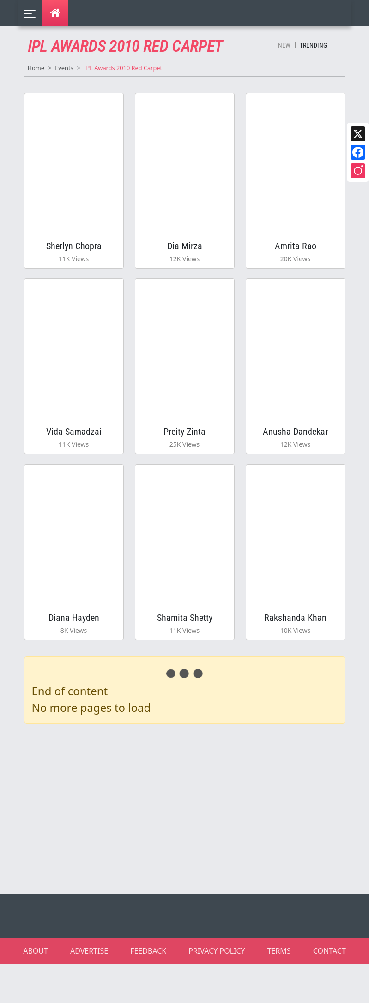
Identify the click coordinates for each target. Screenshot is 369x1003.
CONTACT (329, 990)
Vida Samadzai (74, 451)
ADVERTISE (89, 990)
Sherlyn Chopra (74, 252)
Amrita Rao (295, 252)
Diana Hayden (73, 650)
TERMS (279, 990)
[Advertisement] (190, 846)
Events (64, 68)
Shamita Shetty (184, 650)
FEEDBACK (148, 990)
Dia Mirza (184, 252)
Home (36, 68)
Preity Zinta (184, 451)
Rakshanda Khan (295, 650)
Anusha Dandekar (295, 451)
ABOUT (35, 990)
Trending (313, 45)
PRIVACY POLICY (216, 990)
